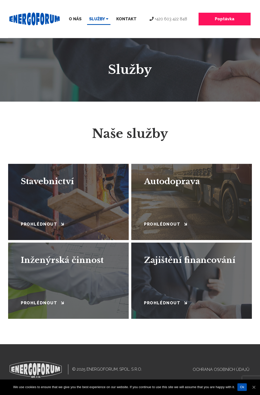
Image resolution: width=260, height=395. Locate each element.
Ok (242, 387)
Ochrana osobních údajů (221, 369)
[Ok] (253, 387)
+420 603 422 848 (168, 19)
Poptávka (224, 19)
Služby (98, 19)
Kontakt (126, 19)
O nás (75, 19)
